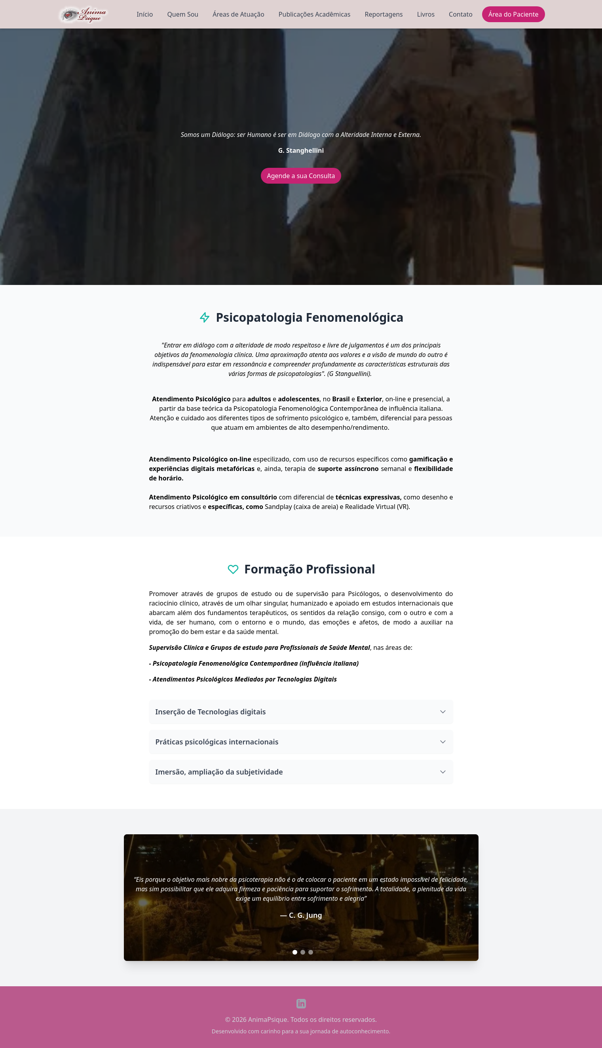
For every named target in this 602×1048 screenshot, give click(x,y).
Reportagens (384, 14)
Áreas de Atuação (238, 14)
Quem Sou (182, 14)
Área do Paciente (513, 14)
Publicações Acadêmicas (315, 14)
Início (145, 14)
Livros (426, 14)
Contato (461, 14)
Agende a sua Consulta (301, 175)
